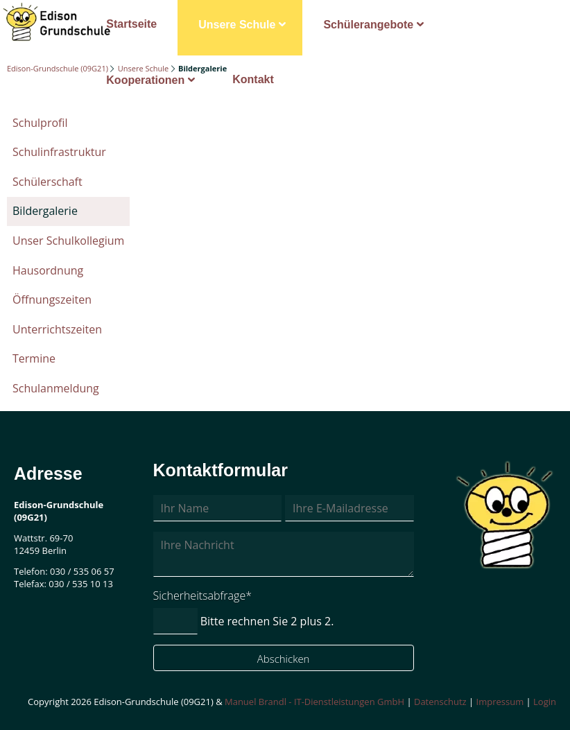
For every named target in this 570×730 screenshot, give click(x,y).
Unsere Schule (236, 25)
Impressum (500, 701)
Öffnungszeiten (52, 299)
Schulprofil (40, 122)
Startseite (131, 24)
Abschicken (283, 659)
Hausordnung (47, 270)
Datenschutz (440, 701)
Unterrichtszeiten (57, 329)
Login (544, 701)
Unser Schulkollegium (68, 240)
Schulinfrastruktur (59, 151)
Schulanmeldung (55, 388)
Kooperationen (145, 80)
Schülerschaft (47, 181)
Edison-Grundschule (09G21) (57, 68)
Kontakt (253, 79)
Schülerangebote (368, 25)
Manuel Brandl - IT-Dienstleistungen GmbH (314, 701)
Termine (33, 358)
